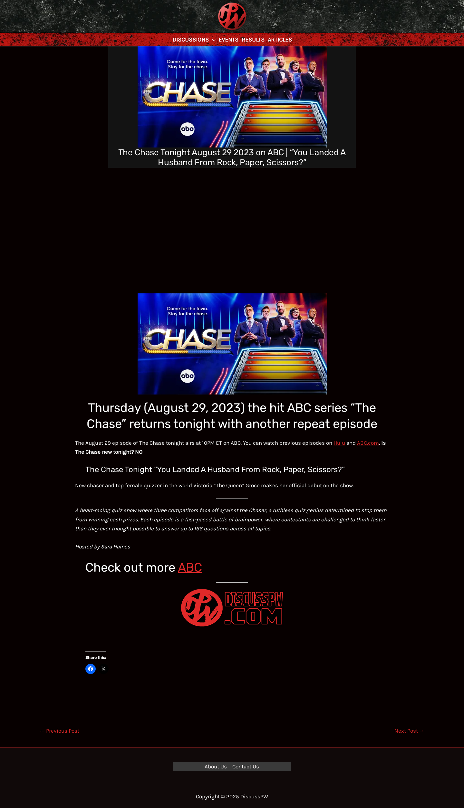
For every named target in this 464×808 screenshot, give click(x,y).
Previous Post (59, 730)
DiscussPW (219, 30)
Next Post (409, 730)
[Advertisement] (232, 216)
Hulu (339, 443)
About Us (216, 766)
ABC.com (368, 443)
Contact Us (245, 766)
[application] (212, 39)
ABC (190, 567)
